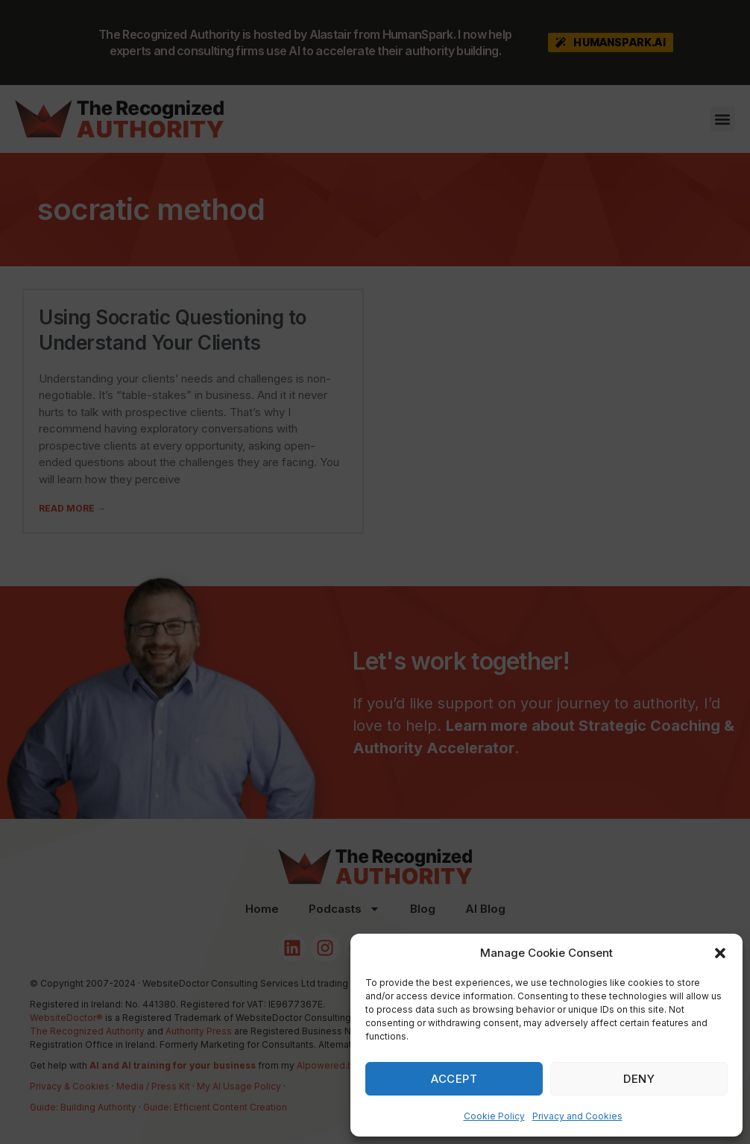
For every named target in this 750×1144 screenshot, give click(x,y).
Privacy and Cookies (577, 1116)
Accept (454, 1079)
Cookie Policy (494, 1116)
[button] (720, 953)
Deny (639, 1079)
